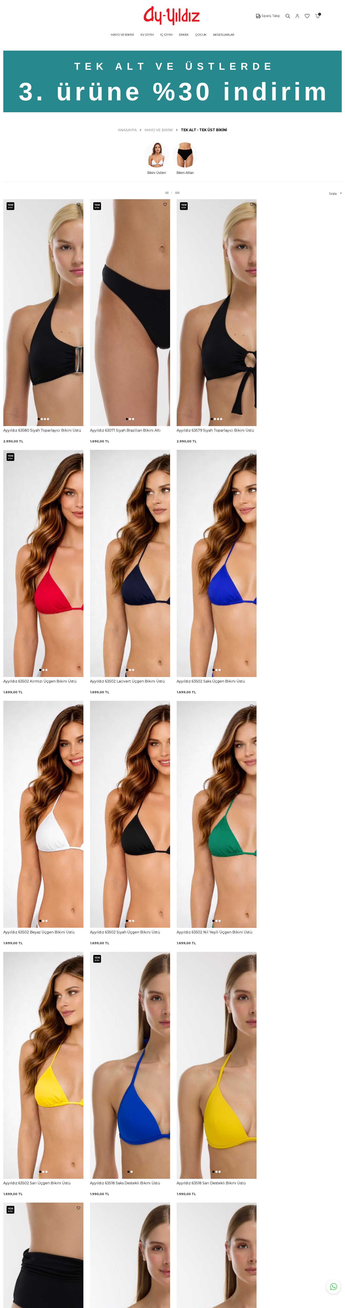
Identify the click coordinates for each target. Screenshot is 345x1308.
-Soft (149, 1303)
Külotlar (53, 1199)
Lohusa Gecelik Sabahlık (113, 1202)
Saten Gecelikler (60, 1219)
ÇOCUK (200, 34)
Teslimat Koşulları (157, 1215)
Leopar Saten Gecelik (111, 1228)
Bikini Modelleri (59, 1193)
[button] (38, 311)
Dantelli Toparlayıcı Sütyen (115, 1182)
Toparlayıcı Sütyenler (63, 1213)
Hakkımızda (201, 1202)
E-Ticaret (159, 1303)
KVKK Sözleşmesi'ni (69, 1154)
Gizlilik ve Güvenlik (158, 1221)
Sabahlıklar (56, 1239)
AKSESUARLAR (223, 34)
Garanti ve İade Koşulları (162, 1202)
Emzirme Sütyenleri (63, 1232)
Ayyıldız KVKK (202, 1182)
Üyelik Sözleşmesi (157, 1195)
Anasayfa (127, 130)
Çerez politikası (203, 1188)
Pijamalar (55, 1206)
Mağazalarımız (203, 1195)
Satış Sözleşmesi (156, 1208)
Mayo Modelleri (59, 1186)
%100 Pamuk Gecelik (111, 1215)
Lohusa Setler (58, 1226)
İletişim (197, 1208)
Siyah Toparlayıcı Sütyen (113, 1188)
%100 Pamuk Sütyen (111, 1195)
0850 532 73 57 (155, 1182)
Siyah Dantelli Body (110, 1208)
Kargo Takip (153, 1188)
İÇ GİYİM (166, 34)
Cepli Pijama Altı (107, 1235)
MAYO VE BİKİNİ (122, 34)
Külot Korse (104, 1221)
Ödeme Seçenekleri (159, 1228)
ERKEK (184, 34)
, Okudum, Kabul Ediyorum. (86, 1155)
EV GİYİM (147, 34)
